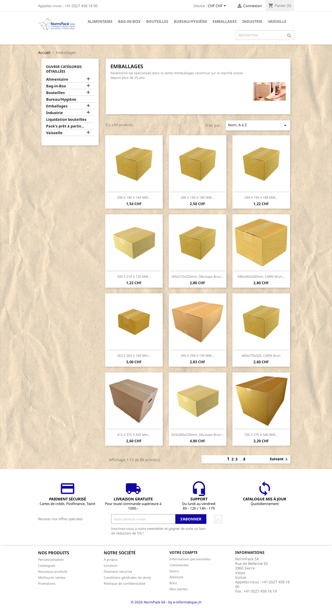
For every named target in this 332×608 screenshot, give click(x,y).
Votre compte (183, 552)
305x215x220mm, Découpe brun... (197, 276)
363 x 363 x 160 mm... (134, 355)
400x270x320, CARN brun (261, 355)
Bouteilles (157, 21)
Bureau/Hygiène (190, 21)
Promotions (47, 583)
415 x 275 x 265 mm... (134, 434)
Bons (173, 583)
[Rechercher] (265, 35)
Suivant (279, 459)
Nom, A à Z (258, 125)
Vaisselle (277, 21)
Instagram (218, 519)
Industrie (252, 21)
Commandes (179, 565)
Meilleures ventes (51, 577)
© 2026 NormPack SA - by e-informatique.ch (166, 602)
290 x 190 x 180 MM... (197, 197)
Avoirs (174, 571)
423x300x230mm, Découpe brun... (197, 434)
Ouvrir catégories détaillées (64, 69)
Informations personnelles (189, 559)
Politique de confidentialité (124, 583)
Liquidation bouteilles (66, 119)
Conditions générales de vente (127, 577)
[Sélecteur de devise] (218, 6)
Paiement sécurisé (118, 571)
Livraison (111, 565)
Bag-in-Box (129, 21)
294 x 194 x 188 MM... (261, 197)
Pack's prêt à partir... (65, 126)
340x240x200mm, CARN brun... (261, 276)
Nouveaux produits (53, 571)
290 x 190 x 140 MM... (134, 197)
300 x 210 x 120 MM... (134, 276)
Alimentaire (100, 21)
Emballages (225, 21)
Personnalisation (51, 559)
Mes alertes (178, 589)
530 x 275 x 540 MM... (261, 434)
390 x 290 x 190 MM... (197, 355)
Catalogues (46, 565)
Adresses (176, 577)
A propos (111, 559)
